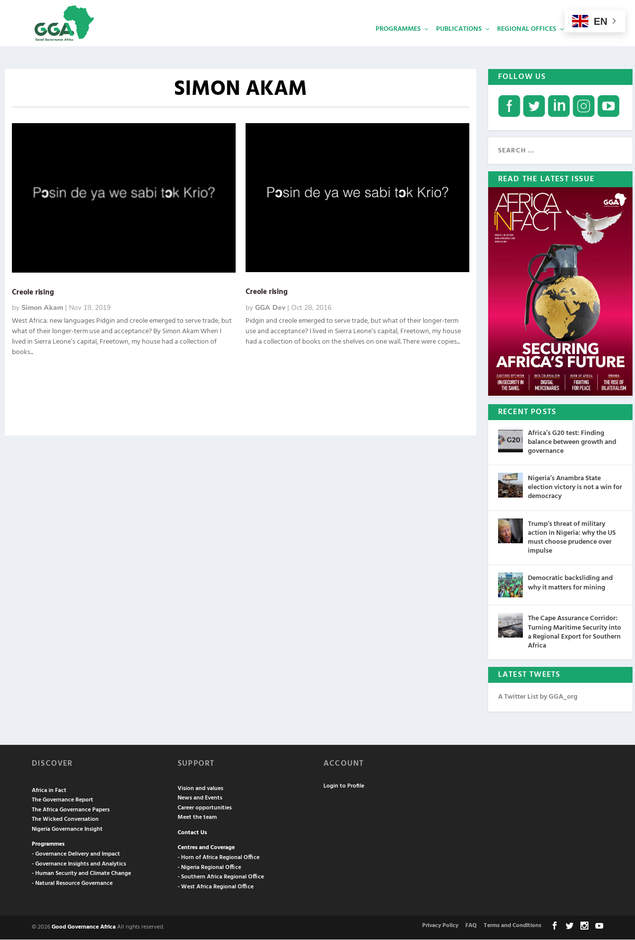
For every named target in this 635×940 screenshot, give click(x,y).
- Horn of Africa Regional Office (218, 858)
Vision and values (200, 789)
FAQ (471, 926)
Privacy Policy (440, 926)
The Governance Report (62, 800)
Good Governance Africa (84, 928)
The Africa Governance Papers (71, 810)
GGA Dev (270, 308)
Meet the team (197, 818)
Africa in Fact (49, 791)
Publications (459, 42)
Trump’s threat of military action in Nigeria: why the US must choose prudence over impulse (572, 538)
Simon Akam (42, 308)
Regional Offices (526, 42)
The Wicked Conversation (65, 820)
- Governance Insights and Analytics (79, 864)
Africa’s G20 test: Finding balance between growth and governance (572, 442)
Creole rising (33, 293)
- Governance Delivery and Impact (76, 855)
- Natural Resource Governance (72, 884)
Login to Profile (343, 787)
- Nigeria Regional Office (209, 868)
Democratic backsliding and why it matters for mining (570, 583)
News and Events (200, 798)
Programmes (398, 42)
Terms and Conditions (512, 926)
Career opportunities (205, 808)
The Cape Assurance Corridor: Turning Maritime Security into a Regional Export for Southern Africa (574, 632)
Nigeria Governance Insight (67, 830)
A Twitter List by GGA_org (537, 697)
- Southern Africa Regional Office (221, 877)
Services (586, 42)
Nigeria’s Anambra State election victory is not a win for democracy (575, 488)
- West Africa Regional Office (216, 887)
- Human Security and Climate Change (81, 874)
